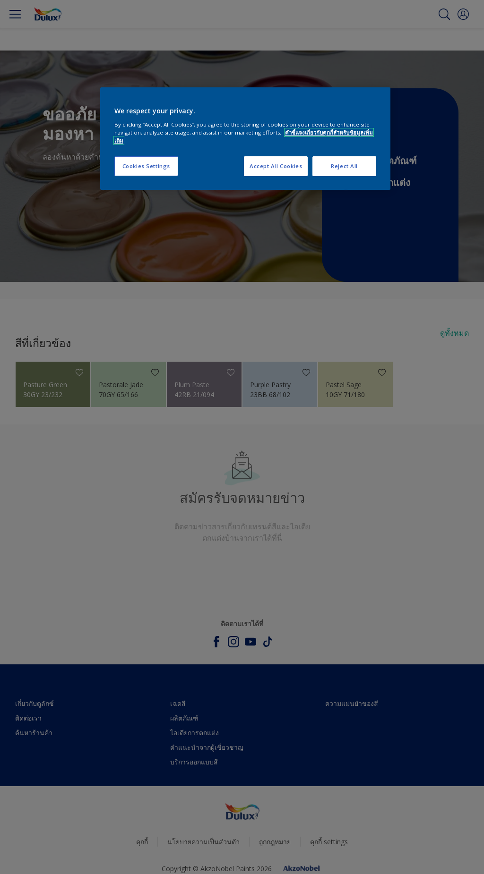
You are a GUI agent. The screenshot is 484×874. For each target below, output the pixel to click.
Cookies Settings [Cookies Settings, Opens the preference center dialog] (146, 166)
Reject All (344, 166)
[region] (245, 138)
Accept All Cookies (276, 166)
